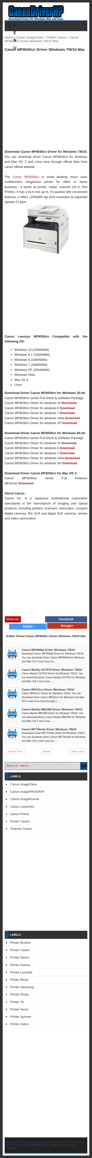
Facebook (66, 619)
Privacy (11, 1147)
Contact (69, 1145)
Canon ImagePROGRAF (27, 791)
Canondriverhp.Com (37, 1145)
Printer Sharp (19, 994)
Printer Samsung (22, 987)
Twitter (28, 626)
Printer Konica (20, 965)
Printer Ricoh (19, 980)
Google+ (67, 626)
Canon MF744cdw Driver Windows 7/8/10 (49, 729)
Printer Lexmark (21, 972)
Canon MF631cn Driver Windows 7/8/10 (48, 689)
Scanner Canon (21, 829)
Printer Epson (19, 957)
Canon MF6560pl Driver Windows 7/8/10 (48, 649)
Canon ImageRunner (24, 799)
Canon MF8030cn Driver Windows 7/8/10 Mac (45, 49)
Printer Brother (20, 942)
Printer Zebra (19, 1024)
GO (84, 766)
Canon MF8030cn (26, 177)
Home (9, 37)
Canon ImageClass (29, 37)
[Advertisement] (46, 100)
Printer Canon (56, 37)
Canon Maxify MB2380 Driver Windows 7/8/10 (52, 709)
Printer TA (17, 1002)
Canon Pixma (19, 814)
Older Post (77, 751)
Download (69, 403)
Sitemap (57, 1145)
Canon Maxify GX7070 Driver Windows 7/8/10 (52, 669)
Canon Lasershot (22, 806)
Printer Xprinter (20, 1017)
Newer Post (16, 751)
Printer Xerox (19, 1009)
